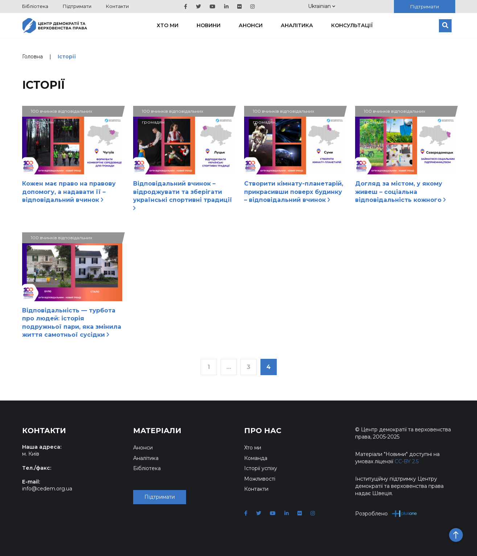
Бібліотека (35, 6)
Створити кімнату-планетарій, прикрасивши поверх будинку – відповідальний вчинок (293, 191)
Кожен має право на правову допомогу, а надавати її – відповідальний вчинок (69, 191)
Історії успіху (260, 468)
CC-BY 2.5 (407, 461)
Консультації (352, 25)
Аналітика (297, 25)
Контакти (117, 6)
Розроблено (386, 513)
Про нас (262, 430)
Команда (255, 458)
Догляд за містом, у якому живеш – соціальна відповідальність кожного (400, 191)
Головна (32, 56)
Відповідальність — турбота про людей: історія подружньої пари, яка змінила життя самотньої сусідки (71, 322)
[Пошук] (445, 25)
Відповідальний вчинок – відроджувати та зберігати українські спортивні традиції (182, 195)
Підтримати (77, 6)
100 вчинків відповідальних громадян (61, 112)
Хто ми (167, 25)
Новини (209, 25)
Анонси (251, 25)
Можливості (259, 479)
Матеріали (157, 430)
